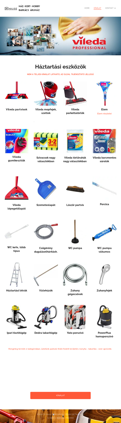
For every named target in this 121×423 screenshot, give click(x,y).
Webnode (61, 418)
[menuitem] (106, 8)
